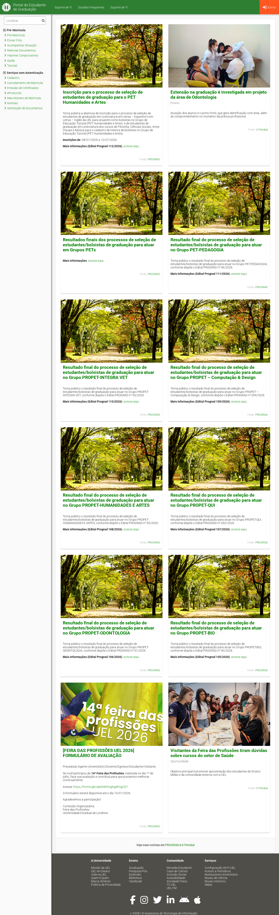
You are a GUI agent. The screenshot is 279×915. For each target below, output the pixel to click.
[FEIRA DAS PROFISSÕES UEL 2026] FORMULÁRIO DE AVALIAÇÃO (98, 753)
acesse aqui (131, 146)
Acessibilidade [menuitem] (176, 878)
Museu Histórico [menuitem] (215, 881)
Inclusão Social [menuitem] (176, 874)
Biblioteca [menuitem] (135, 878)
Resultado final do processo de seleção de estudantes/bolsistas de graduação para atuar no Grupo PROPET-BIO (216, 628)
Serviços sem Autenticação (23, 72)
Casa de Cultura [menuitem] (177, 871)
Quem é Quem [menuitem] (100, 878)
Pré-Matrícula (14, 30)
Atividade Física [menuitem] (177, 881)
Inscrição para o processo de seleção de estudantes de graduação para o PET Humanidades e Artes (103, 97)
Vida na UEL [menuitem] (99, 874)
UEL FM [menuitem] (172, 888)
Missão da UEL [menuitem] (100, 867)
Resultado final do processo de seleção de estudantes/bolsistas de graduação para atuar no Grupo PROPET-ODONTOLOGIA (108, 628)
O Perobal (262, 129)
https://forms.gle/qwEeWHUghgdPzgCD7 (100, 786)
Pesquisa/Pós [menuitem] (138, 871)
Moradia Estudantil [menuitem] (179, 867)
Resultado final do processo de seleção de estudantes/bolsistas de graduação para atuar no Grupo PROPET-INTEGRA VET (108, 372)
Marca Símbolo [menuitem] (101, 881)
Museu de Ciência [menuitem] (216, 878)
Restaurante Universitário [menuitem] (221, 874)
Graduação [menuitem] (136, 867)
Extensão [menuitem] (135, 874)
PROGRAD (154, 159)
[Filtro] (25, 20)
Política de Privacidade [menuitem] (106, 884)
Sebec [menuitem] (208, 884)
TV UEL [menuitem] (171, 884)
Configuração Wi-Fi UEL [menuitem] (220, 867)
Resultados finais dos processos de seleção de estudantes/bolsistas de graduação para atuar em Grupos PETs (109, 244)
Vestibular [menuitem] (135, 881)
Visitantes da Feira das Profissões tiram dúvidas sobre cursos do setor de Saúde (218, 753)
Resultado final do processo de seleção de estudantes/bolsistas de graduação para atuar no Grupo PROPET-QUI (216, 500)
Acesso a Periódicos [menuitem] (218, 871)
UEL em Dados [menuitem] (100, 871)
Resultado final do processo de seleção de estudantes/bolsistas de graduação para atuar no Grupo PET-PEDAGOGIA (216, 244)
